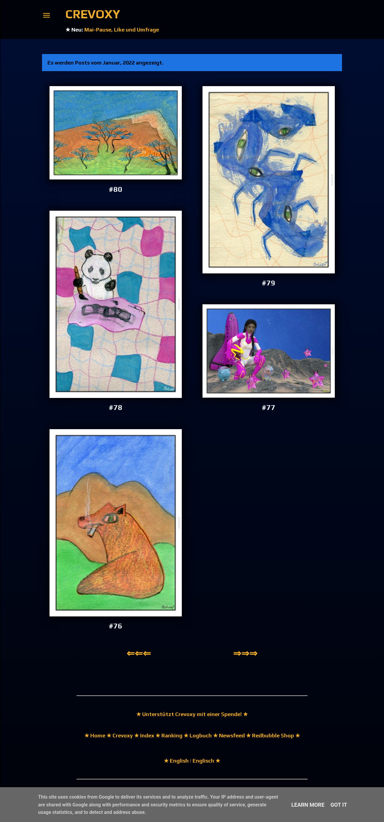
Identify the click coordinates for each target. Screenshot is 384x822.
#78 (115, 407)
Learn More (308, 805)
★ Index (143, 735)
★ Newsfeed (229, 735)
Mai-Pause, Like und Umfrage (121, 29)
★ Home (94, 735)
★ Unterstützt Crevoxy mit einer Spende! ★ (192, 714)
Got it (339, 805)
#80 (115, 189)
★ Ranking (168, 735)
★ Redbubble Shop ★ (272, 735)
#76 (115, 626)
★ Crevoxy (119, 735)
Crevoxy (92, 14)
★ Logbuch (197, 735)
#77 (268, 407)
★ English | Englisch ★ (192, 760)
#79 (268, 283)
